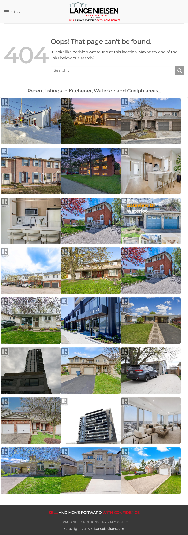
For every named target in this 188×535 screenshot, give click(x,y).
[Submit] (179, 70)
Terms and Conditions (79, 522)
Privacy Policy (115, 522)
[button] (12, 11)
